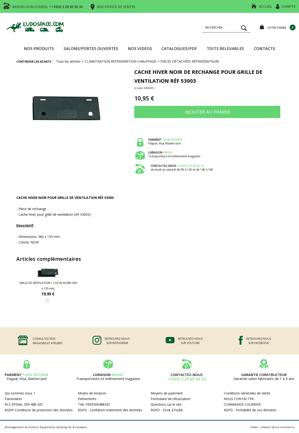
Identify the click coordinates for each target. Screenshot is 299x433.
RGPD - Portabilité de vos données (250, 410)
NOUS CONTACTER (239, 399)
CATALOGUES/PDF (179, 48)
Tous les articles (68, 61)
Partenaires (13, 399)
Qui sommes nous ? (20, 393)
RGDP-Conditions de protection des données (39, 410)
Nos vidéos (140, 48)
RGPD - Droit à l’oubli (167, 410)
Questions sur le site (166, 404)
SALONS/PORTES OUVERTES (91, 48)
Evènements (87, 399)
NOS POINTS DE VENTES (116, 6)
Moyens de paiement (167, 393)
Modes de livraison (92, 393)
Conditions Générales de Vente (247, 393)
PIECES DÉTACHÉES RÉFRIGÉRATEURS (189, 61)
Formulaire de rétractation (170, 399)
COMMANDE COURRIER (242, 404)
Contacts (264, 48)
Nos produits (39, 48)
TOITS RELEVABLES (225, 48)
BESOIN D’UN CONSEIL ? (47, 6)
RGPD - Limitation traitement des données (110, 410)
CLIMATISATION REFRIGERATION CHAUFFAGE (120, 61)
